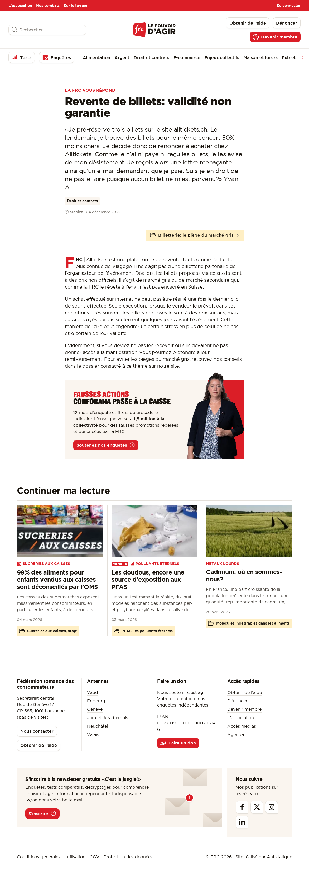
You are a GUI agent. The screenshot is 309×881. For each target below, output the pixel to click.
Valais (93, 734)
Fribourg (96, 700)
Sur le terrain (75, 5)
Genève (95, 709)
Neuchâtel (97, 726)
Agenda (235, 734)
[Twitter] (256, 807)
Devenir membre (244, 709)
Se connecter (289, 5)
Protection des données (128, 856)
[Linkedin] (242, 822)
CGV (94, 856)
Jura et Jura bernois (107, 717)
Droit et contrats (151, 57)
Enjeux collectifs (222, 57)
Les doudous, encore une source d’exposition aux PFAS (148, 579)
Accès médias (241, 726)
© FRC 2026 (219, 856)
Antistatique (279, 856)
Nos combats (48, 5)
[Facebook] (242, 807)
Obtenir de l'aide (244, 692)
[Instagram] (271, 807)
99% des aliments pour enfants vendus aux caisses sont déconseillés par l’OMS (57, 579)
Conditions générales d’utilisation (51, 856)
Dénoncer (237, 700)
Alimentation (96, 57)
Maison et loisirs (260, 57)
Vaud (92, 692)
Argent (121, 57)
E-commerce (186, 57)
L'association (20, 5)
